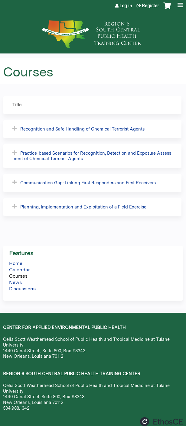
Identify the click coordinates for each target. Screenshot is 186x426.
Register (150, 6)
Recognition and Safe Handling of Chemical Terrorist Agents (82, 128)
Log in (125, 6)
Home (15, 263)
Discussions (22, 289)
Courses (18, 276)
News (15, 282)
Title (16, 104)
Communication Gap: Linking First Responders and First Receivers (88, 182)
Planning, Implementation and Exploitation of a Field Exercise (83, 206)
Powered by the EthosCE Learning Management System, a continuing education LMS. (161, 421)
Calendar (19, 270)
